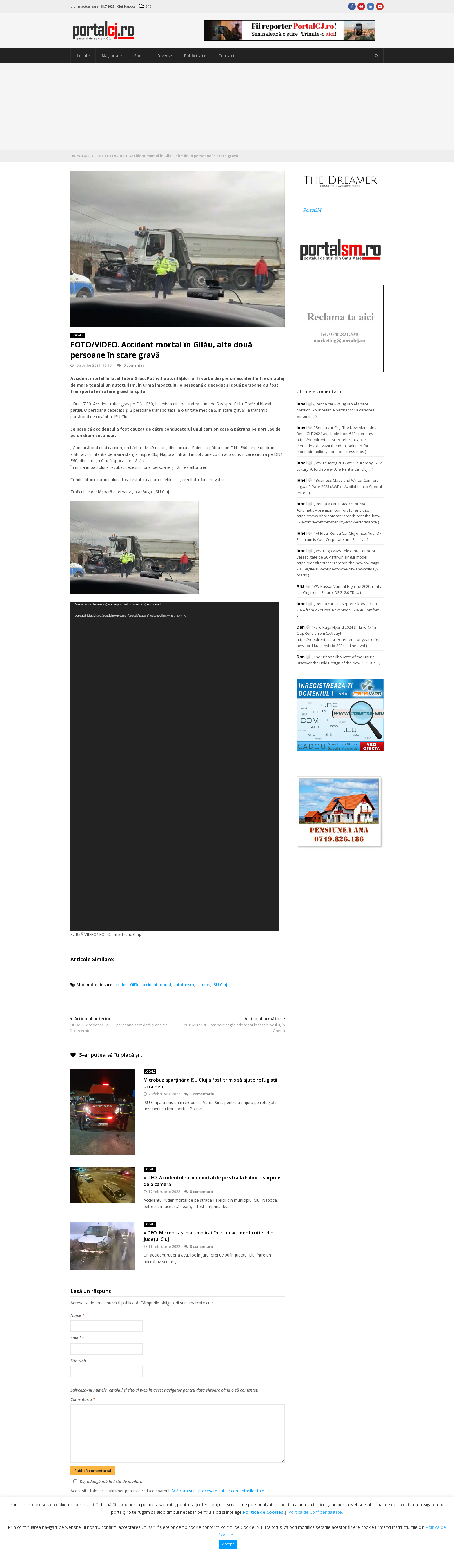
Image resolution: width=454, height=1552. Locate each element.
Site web (78, 1361)
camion (203, 984)
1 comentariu (199, 1093)
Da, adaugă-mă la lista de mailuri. (107, 1481)
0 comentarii (132, 365)
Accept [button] (228, 1543)
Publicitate (195, 55)
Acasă (82, 155)
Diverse (164, 55)
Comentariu (82, 1399)
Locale (83, 55)
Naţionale (112, 55)
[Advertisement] (227, 106)
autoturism (183, 984)
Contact (226, 55)
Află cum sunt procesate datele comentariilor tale (217, 1490)
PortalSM (312, 210)
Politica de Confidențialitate (315, 1512)
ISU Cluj (220, 984)
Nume (77, 1315)
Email (77, 1338)
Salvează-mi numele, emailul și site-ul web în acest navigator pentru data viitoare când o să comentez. (164, 1390)
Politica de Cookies (263, 1512)
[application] (174, 766)
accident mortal (156, 984)
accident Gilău (126, 984)
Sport (139, 55)
